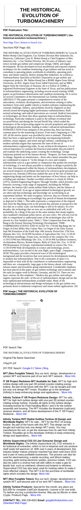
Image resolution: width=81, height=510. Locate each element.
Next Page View (11, 42)
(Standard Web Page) (15, 503)
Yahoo (38, 368)
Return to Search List (31, 42)
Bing (45, 368)
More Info (70, 376)
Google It (28, 368)
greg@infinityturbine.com (59, 500)
